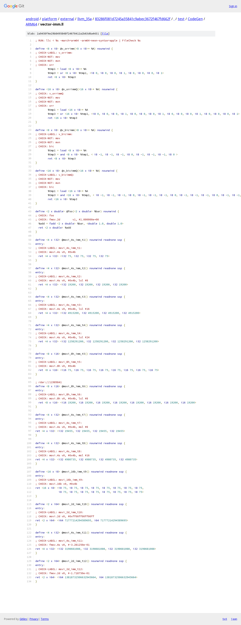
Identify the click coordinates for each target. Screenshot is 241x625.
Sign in (233, 6)
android (32, 18)
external (67, 18)
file (105, 33)
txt (224, 619)
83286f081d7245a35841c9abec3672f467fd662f (132, 18)
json (234, 619)
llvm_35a (84, 18)
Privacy (33, 619)
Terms (45, 619)
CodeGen (195, 18)
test (181, 18)
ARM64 (31, 24)
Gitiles (23, 619)
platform (49, 18)
